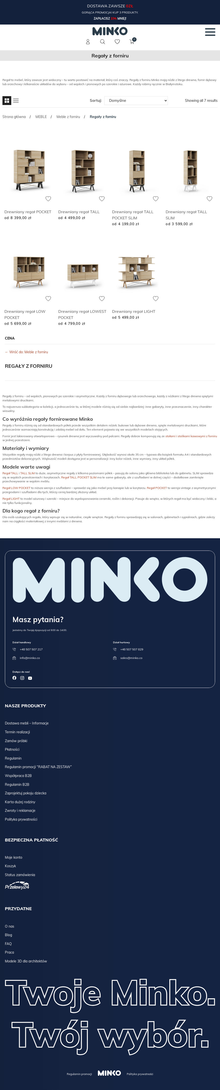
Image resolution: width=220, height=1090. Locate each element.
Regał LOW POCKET (16, 488)
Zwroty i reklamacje (20, 810)
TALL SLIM (27, 473)
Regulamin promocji (79, 1074)
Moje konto (13, 857)
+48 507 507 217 (31, 649)
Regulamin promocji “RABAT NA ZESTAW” (38, 767)
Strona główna (14, 117)
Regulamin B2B (17, 784)
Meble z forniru (68, 117)
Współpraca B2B (18, 776)
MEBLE (41, 117)
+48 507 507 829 (131, 649)
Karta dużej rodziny (20, 802)
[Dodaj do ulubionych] (48, 199)
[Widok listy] (16, 100)
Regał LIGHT (11, 498)
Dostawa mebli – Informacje (27, 723)
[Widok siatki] (6, 100)
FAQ (8, 944)
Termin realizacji (17, 732)
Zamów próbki (16, 741)
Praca (9, 952)
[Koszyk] (132, 44)
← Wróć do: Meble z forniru (26, 352)
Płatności (12, 749)
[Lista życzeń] (117, 44)
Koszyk (10, 866)
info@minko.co (30, 658)
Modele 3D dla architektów (26, 961)
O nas (9, 926)
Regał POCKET (157, 488)
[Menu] (210, 32)
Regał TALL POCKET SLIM (78, 477)
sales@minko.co (131, 658)
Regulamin (13, 758)
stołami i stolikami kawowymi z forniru (191, 436)
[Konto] (88, 44)
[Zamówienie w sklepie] (136, 100)
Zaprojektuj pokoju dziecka (25, 793)
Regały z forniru (28, 366)
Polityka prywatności (21, 819)
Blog (8, 935)
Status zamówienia (20, 875)
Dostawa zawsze (106, 5)
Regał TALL (10, 473)
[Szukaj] (102, 41)
